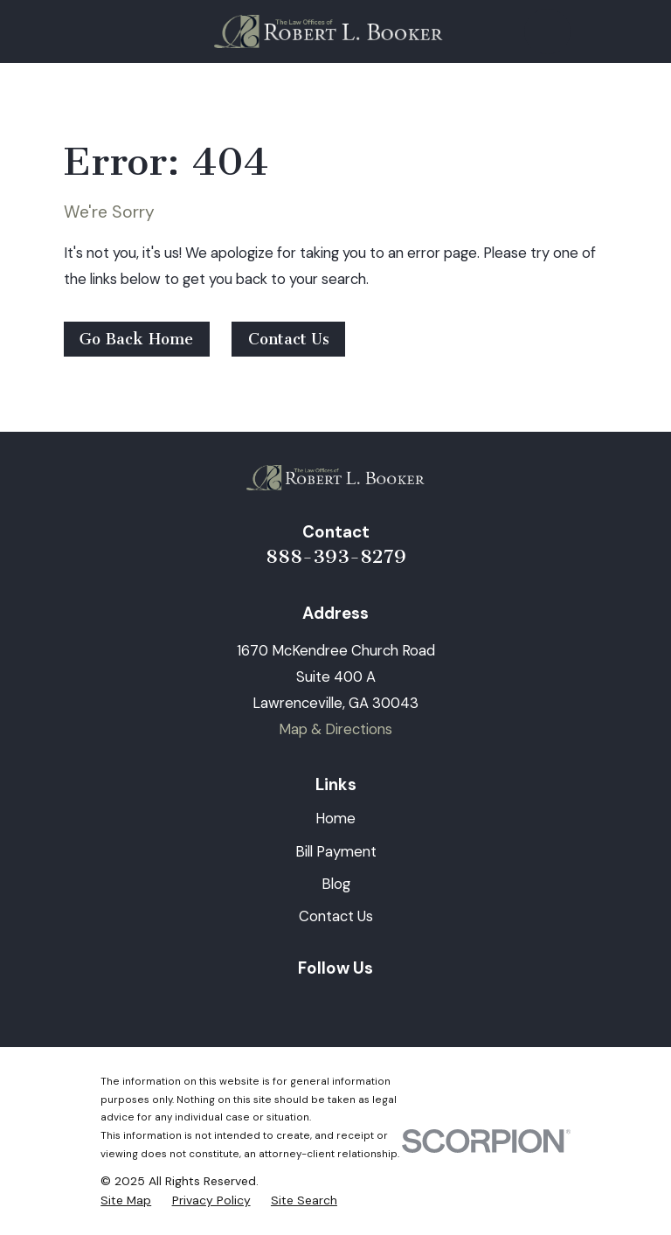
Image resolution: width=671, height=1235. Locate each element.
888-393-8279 (336, 556)
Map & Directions (335, 729)
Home (335, 818)
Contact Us (288, 339)
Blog (336, 883)
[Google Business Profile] (400, 1003)
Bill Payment (336, 851)
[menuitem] (125, 1200)
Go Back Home (136, 339)
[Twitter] (357, 1003)
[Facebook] (314, 1003)
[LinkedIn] (271, 1003)
